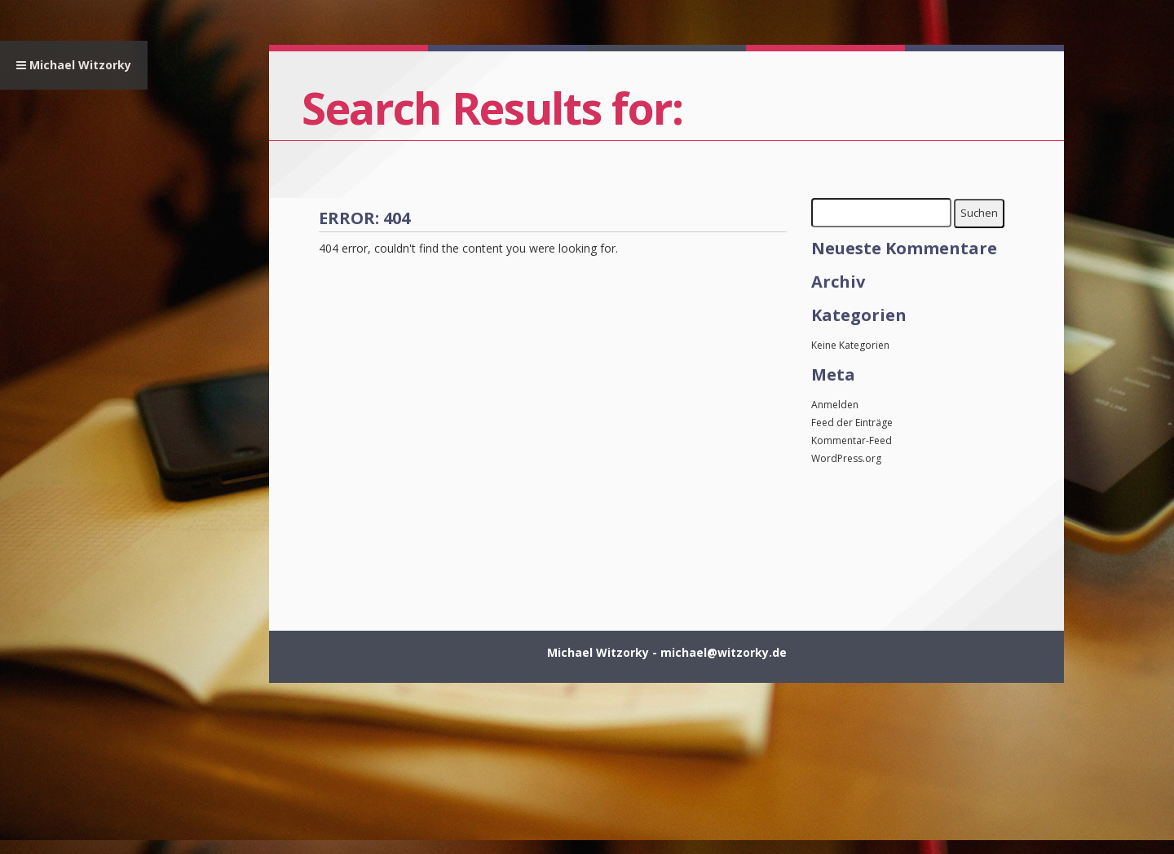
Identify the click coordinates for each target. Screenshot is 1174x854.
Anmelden (834, 405)
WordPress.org (846, 458)
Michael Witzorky (73, 65)
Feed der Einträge (852, 422)
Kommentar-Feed (851, 440)
